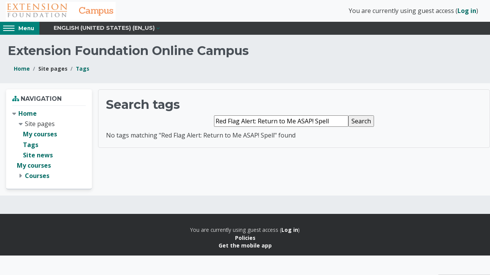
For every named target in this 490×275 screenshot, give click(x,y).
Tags (82, 72)
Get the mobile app (245, 248)
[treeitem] (49, 148)
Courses (37, 179)
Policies (245, 241)
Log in (466, 12)
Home (22, 72)
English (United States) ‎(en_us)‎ (104, 31)
